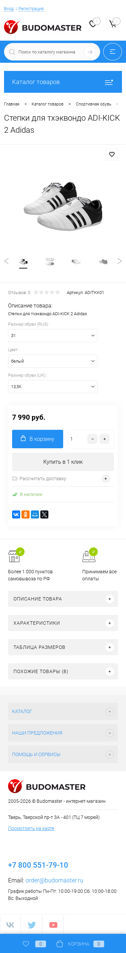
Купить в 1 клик (63, 462)
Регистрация (31, 8)
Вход (8, 8)
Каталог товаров (63, 82)
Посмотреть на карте (31, 828)
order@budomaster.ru (54, 880)
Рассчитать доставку (39, 478)
